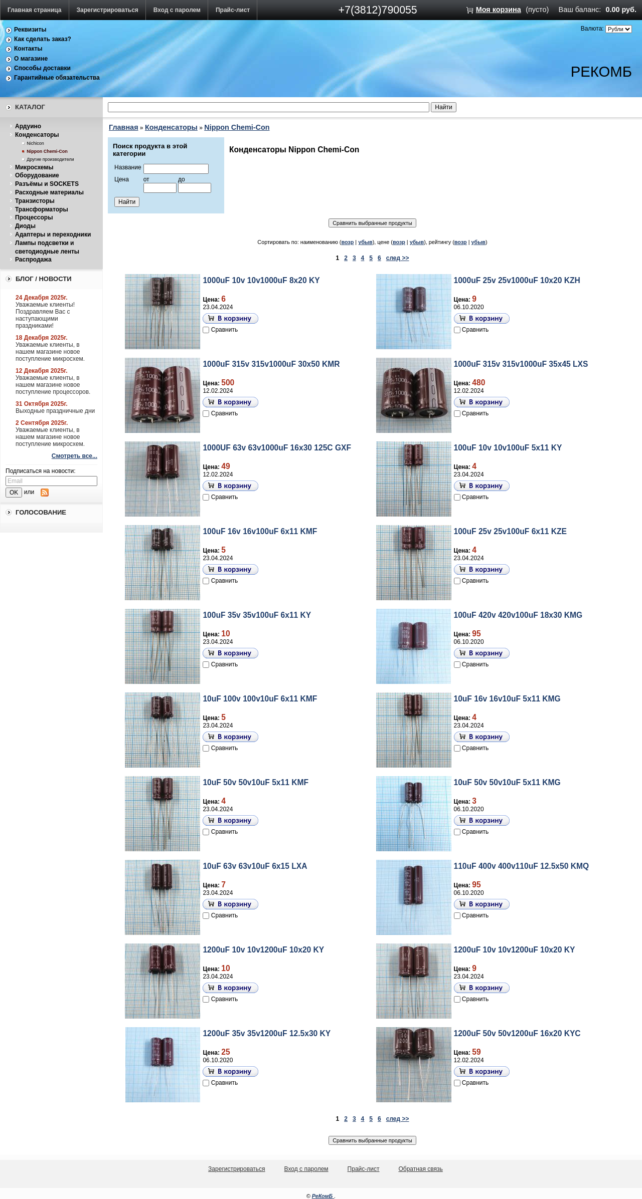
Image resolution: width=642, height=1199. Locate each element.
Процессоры (34, 217)
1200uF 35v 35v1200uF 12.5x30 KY (267, 1033)
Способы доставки (42, 68)
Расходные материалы (49, 192)
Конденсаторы (37, 134)
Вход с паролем (177, 10)
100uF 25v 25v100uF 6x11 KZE (510, 531)
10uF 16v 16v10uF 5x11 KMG (507, 698)
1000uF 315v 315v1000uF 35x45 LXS (521, 364)
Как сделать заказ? (42, 39)
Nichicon (35, 143)
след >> (397, 258)
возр (347, 242)
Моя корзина (498, 10)
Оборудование (37, 175)
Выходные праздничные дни (55, 410)
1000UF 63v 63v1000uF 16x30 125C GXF (277, 447)
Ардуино (28, 126)
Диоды (25, 225)
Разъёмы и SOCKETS (47, 183)
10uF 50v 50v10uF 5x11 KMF (255, 782)
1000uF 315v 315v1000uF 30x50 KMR (271, 364)
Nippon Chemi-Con (47, 151)
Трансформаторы (41, 209)
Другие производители (50, 159)
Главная (123, 127)
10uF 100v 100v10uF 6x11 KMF (260, 698)
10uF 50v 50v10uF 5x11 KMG (507, 782)
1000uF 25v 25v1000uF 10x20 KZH (517, 280)
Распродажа (33, 259)
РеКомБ (323, 1196)
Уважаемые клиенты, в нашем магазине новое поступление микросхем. (50, 351)
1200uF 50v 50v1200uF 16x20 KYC (517, 1033)
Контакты (28, 48)
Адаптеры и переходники (53, 234)
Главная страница (35, 10)
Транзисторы (35, 200)
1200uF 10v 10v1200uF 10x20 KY (263, 949)
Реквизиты (30, 29)
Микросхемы (34, 167)
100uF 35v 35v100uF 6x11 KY (257, 615)
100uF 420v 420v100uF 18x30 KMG (518, 615)
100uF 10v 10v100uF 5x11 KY (508, 447)
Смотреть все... (74, 455)
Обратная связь (420, 1168)
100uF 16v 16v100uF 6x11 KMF (260, 531)
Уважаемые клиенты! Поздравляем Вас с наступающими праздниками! (45, 315)
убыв (365, 242)
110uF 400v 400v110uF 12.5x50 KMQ (521, 866)
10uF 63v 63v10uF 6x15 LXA (255, 866)
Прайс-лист (233, 10)
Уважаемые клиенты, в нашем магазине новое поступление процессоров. (53, 384)
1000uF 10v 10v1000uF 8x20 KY (261, 280)
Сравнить (224, 329)
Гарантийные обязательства (57, 77)
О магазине (31, 58)
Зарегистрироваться (107, 10)
